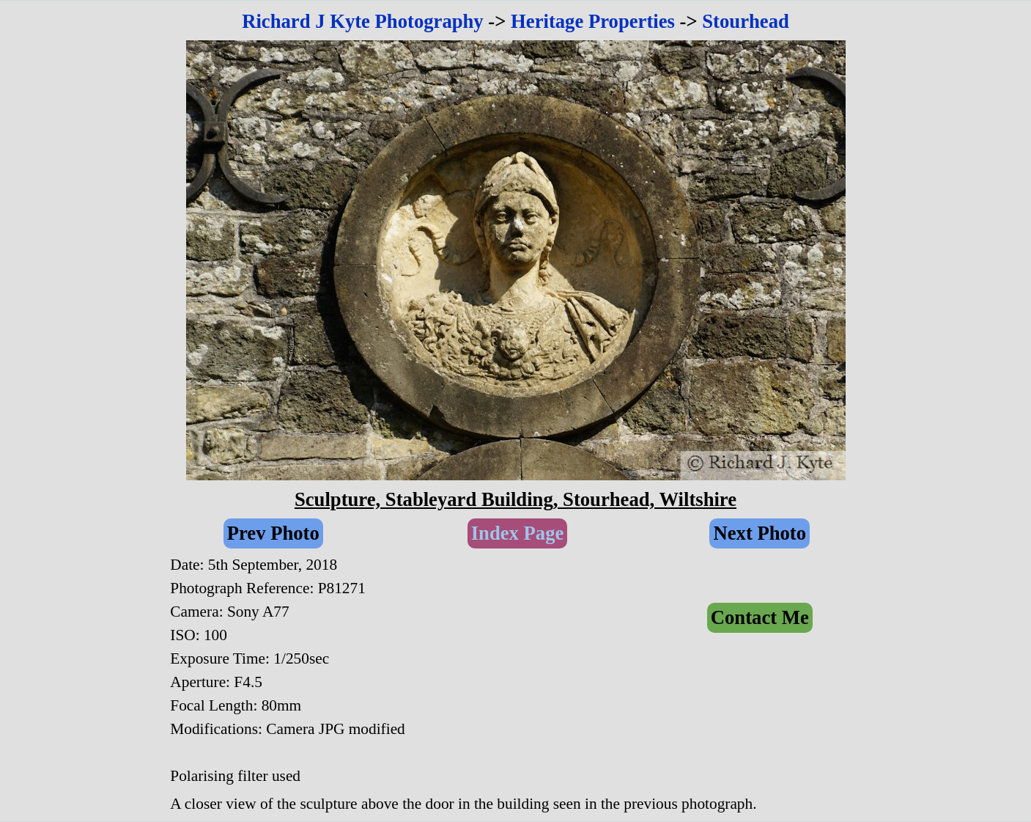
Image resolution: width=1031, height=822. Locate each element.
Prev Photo (273, 533)
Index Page (517, 533)
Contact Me (760, 617)
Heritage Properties (593, 21)
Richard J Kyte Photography (363, 21)
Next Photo (759, 533)
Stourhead (745, 21)
